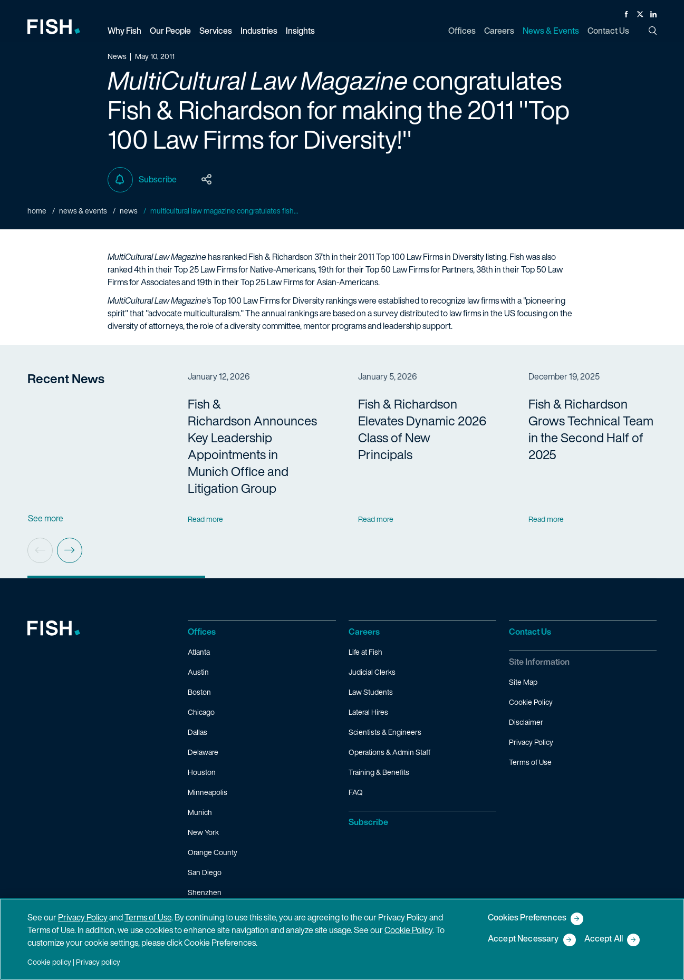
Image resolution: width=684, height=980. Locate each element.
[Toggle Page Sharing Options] (206, 179)
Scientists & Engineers (385, 732)
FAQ (356, 792)
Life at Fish (365, 651)
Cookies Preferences (527, 918)
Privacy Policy (531, 742)
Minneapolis (207, 792)
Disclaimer (526, 721)
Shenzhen (204, 892)
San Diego (204, 872)
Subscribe (142, 179)
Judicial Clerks (372, 671)
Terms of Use (530, 762)
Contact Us (530, 631)
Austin (198, 671)
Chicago (201, 711)
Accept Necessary (523, 939)
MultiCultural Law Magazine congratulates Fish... (224, 210)
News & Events (83, 210)
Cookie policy (49, 961)
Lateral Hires (368, 711)
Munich (200, 812)
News (129, 210)
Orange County (212, 852)
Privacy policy (98, 961)
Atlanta (199, 651)
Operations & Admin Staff (389, 752)
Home (36, 210)
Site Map (523, 681)
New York (203, 832)
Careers (364, 631)
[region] (342, 939)
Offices (202, 631)
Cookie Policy (531, 701)
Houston (202, 772)
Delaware (203, 752)
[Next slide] (69, 550)
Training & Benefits (379, 772)
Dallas (197, 732)
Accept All (603, 939)
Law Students (371, 691)
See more (45, 518)
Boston (199, 691)
